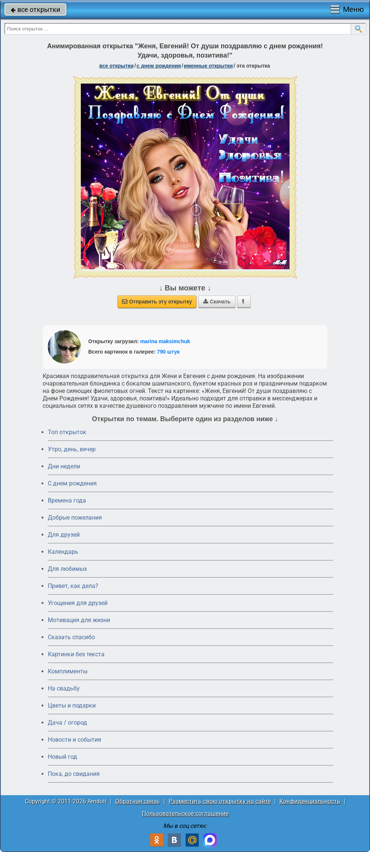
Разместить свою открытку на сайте (220, 801)
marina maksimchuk (165, 341)
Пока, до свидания (74, 773)
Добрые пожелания (75, 517)
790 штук (168, 352)
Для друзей (64, 534)
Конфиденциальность (310, 801)
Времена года (67, 500)
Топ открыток (67, 432)
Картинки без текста (76, 654)
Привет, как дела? (73, 585)
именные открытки (208, 66)
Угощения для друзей (78, 603)
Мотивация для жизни (79, 620)
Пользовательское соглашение (185, 813)
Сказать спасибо (71, 637)
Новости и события (74, 739)
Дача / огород (67, 722)
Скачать (217, 302)
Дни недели (64, 466)
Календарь (63, 551)
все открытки (35, 9)
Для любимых (67, 568)
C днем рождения (72, 483)
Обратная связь (137, 801)
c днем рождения (158, 66)
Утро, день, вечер (72, 449)
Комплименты (67, 671)
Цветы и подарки (72, 705)
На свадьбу (64, 688)
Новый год (62, 756)
